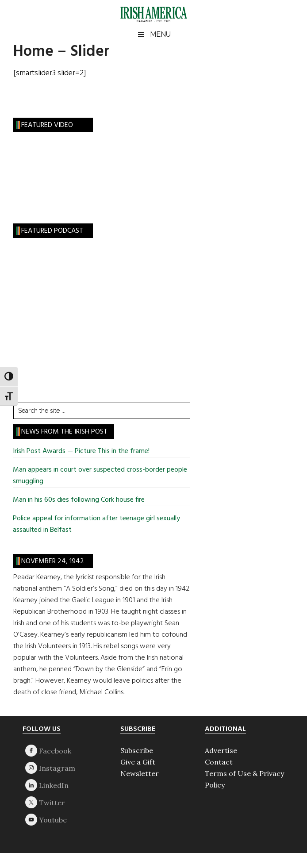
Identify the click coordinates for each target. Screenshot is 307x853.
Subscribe (136, 750)
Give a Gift (137, 761)
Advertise (221, 750)
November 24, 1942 (52, 561)
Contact (219, 761)
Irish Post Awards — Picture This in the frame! (81, 451)
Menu (160, 34)
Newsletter (139, 773)
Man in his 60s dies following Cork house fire (79, 500)
